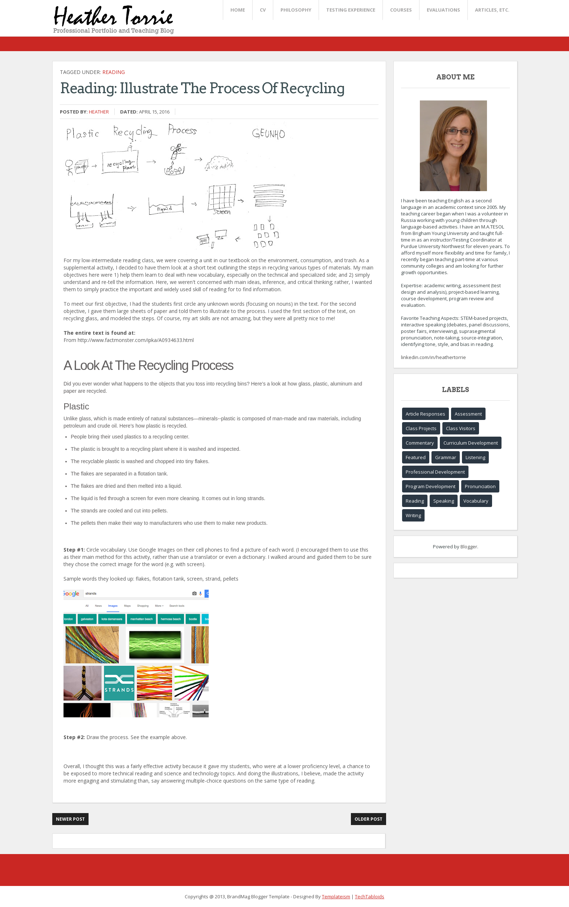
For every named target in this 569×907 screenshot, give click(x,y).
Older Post (368, 819)
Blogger (468, 546)
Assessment (468, 414)
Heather (99, 111)
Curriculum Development (470, 443)
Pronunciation (480, 486)
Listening (475, 457)
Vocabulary (475, 501)
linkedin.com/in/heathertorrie (433, 357)
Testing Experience (350, 10)
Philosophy (296, 10)
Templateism (336, 896)
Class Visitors (460, 428)
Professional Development (435, 472)
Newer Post (70, 819)
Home (237, 10)
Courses (401, 10)
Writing (413, 515)
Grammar (445, 457)
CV (263, 10)
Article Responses (425, 414)
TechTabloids (369, 896)
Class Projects (421, 428)
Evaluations (443, 10)
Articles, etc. (492, 10)
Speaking (443, 501)
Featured (416, 457)
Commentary (420, 443)
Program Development (430, 486)
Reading (113, 72)
